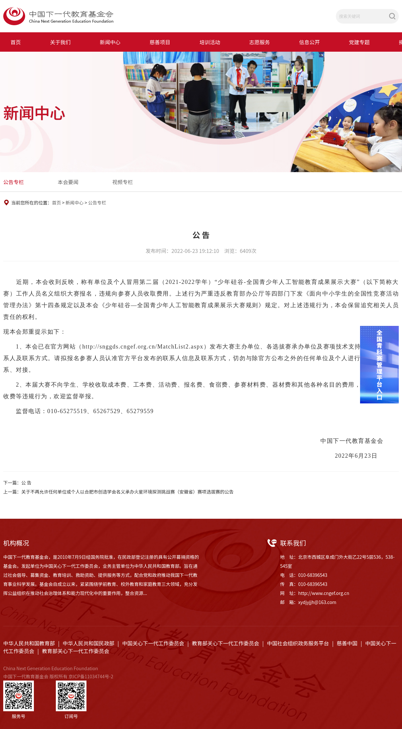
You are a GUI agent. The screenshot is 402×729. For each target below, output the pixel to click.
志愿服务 (259, 42)
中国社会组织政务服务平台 (298, 643)
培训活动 (209, 42)
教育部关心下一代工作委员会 (225, 643)
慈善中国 (347, 643)
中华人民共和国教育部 (29, 643)
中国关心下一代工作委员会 (153, 643)
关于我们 (60, 42)
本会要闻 (68, 182)
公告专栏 (13, 182)
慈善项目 (160, 42)
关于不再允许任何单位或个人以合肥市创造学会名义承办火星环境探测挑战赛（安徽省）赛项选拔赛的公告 (127, 491)
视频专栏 (122, 182)
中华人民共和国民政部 (88, 643)
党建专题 (359, 42)
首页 (16, 42)
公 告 (26, 482)
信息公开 (309, 42)
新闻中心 (110, 42)
